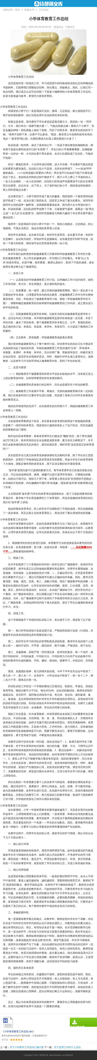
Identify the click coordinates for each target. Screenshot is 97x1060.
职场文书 (29, 9)
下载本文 (70, 27)
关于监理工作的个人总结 (67, 1047)
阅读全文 (58, 27)
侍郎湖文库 (43, 1055)
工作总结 (44, 9)
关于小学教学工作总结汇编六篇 (27, 1047)
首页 (17, 9)
